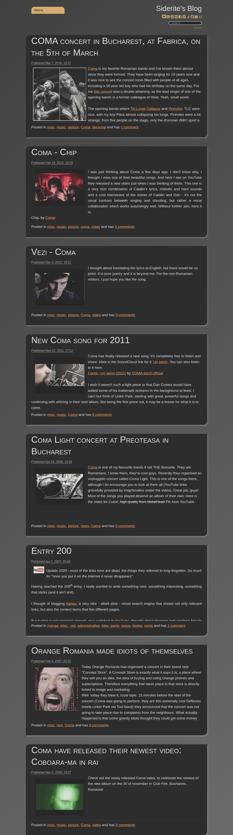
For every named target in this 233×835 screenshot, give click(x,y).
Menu (38, 10)
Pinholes (175, 109)
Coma (93, 69)
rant (60, 725)
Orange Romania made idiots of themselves (112, 651)
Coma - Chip (54, 152)
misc (51, 127)
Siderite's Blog (179, 8)
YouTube (122, 621)
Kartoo (71, 604)
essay (125, 626)
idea (105, 626)
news (85, 526)
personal (99, 127)
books (137, 626)
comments (124, 227)
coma (85, 227)
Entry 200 (51, 551)
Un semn (160, 362)
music (61, 127)
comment (130, 127)
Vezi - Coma (53, 252)
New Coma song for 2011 (80, 340)
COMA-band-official (147, 373)
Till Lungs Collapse (145, 109)
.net (72, 626)
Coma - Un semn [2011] (107, 373)
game (115, 626)
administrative (89, 626)
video (95, 227)
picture (73, 127)
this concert (103, 92)
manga (52, 626)
